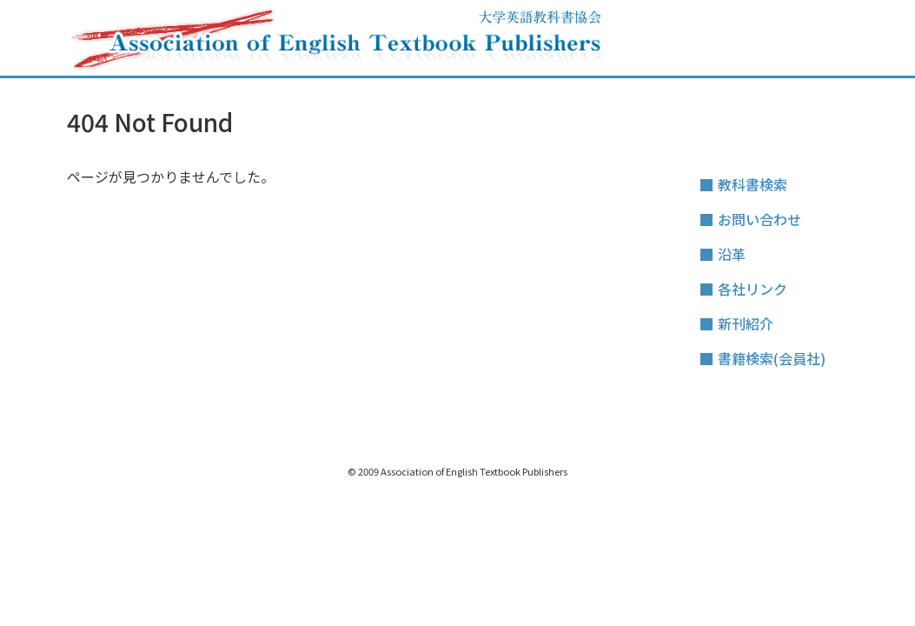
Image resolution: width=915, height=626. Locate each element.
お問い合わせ (759, 219)
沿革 (732, 253)
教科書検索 (752, 184)
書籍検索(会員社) (771, 358)
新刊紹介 (745, 323)
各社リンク (752, 288)
